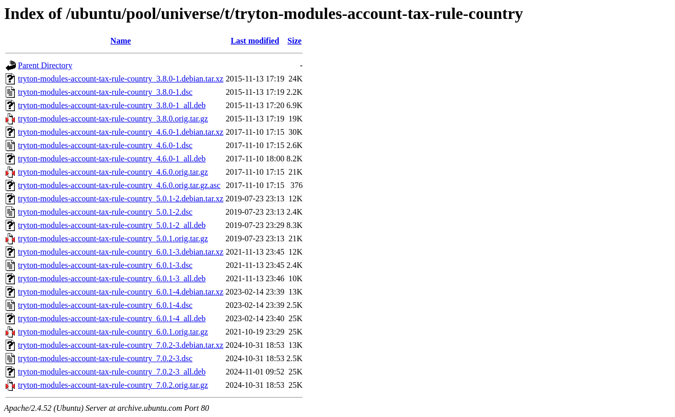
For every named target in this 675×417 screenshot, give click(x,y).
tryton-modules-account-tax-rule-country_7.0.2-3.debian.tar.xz (120, 345)
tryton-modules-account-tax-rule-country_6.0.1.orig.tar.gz (113, 331)
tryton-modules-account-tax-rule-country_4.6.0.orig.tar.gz (113, 172)
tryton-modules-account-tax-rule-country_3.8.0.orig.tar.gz (113, 118)
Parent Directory (45, 65)
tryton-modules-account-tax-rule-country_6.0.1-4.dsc (105, 305)
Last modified (254, 40)
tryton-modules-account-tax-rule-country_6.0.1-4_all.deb (112, 318)
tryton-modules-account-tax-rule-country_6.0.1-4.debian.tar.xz (120, 291)
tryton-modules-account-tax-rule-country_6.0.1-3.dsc (105, 265)
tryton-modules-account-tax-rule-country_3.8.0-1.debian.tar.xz (120, 78)
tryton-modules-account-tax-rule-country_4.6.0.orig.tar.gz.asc (119, 185)
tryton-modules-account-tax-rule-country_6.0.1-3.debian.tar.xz (120, 251)
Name (121, 40)
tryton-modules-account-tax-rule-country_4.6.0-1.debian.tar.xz (120, 132)
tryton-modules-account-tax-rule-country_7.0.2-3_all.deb (112, 371)
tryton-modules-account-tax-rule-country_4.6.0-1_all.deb (112, 158)
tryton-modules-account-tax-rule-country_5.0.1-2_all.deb (112, 225)
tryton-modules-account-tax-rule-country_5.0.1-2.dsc (105, 211)
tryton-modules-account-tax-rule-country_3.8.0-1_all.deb (112, 105)
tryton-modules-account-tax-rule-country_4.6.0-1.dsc (105, 145)
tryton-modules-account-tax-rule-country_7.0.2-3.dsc (105, 358)
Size (294, 40)
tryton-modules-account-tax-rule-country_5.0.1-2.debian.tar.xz (120, 198)
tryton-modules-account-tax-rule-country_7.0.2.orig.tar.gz (113, 385)
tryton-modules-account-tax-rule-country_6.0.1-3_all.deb (112, 278)
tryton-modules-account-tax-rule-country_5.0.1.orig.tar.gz (113, 238)
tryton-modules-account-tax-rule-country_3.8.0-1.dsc (105, 92)
